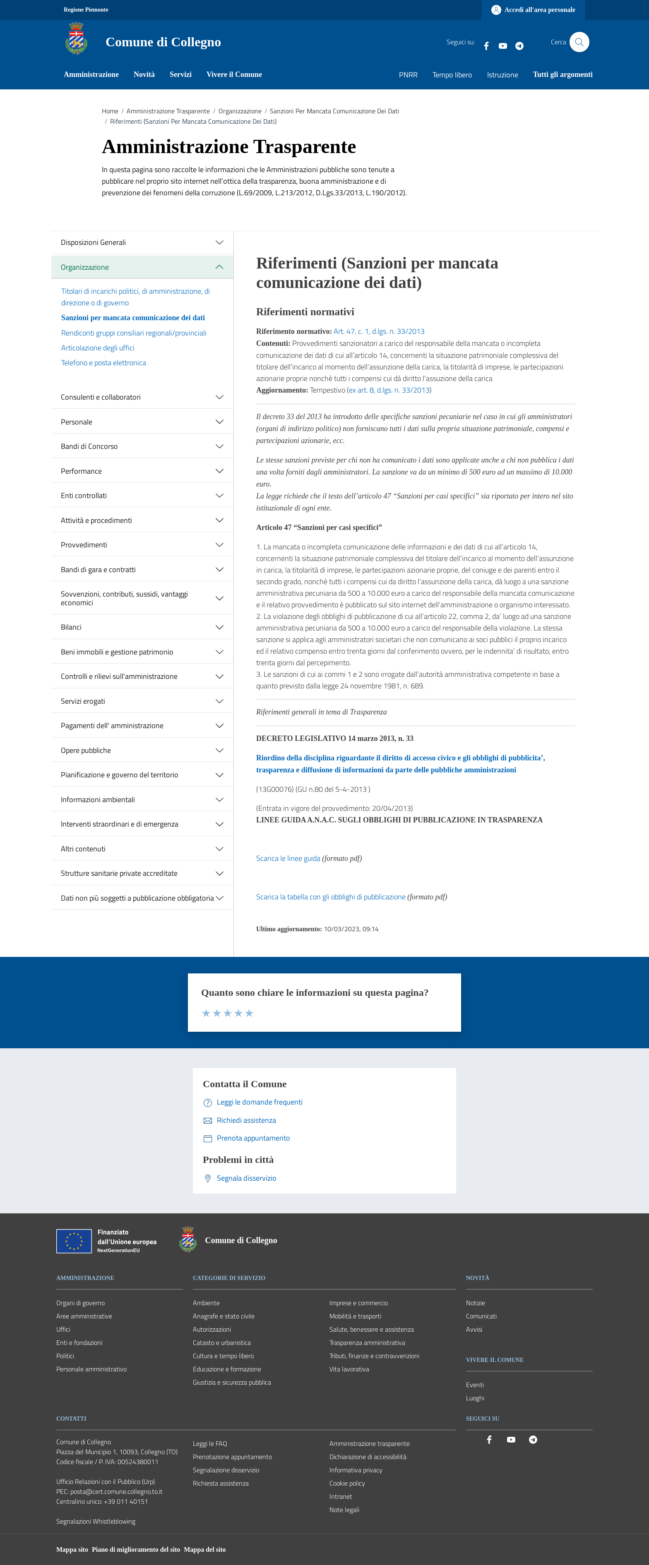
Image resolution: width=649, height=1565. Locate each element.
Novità (144, 74)
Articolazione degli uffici (98, 347)
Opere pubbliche (86, 750)
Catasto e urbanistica (222, 1342)
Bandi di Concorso (89, 446)
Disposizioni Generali (93, 242)
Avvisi (474, 1329)
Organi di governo (80, 1303)
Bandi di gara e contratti (98, 569)
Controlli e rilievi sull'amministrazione (119, 676)
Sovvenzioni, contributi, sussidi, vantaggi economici (124, 598)
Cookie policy (347, 1483)
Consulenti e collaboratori (101, 397)
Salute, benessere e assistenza (371, 1329)
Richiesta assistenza (221, 1483)
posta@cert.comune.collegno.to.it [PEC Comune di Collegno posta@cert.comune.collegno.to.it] (116, 1491)
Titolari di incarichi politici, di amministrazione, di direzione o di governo (135, 296)
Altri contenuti (83, 848)
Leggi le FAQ (210, 1443)
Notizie (475, 1303)
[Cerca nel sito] (579, 42)
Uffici (63, 1329)
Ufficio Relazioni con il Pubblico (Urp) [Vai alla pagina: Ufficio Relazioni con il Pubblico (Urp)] (105, 1481)
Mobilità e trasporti (355, 1316)
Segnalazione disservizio (226, 1470)
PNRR (408, 74)
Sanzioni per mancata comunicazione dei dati (133, 318)
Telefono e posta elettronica (103, 362)
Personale (76, 421)
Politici (65, 1356)
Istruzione (502, 74)
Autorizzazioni (212, 1329)
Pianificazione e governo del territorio (119, 774)
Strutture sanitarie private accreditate (119, 873)
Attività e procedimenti (96, 520)
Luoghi (475, 1398)
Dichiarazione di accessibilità (367, 1457)
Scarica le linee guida (288, 858)
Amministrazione (91, 74)
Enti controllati (84, 495)
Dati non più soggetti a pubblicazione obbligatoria (137, 898)
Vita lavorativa (349, 1369)
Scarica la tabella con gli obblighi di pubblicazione (331, 896)
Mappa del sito (205, 1549)
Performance (81, 471)
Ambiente (206, 1303)
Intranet (340, 1496)
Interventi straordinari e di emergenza (119, 823)
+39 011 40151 (126, 1501)
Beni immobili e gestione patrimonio (117, 651)
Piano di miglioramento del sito (136, 1549)
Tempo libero (452, 74)
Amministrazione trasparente (369, 1443)
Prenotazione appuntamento (232, 1457)
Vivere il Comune (234, 74)
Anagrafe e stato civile (224, 1316)
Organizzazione (85, 267)
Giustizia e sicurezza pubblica (232, 1382)
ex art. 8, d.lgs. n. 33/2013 (389, 389)
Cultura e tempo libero (223, 1356)
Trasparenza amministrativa (367, 1342)
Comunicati (481, 1316)
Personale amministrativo (91, 1369)
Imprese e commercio (358, 1303)
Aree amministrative (84, 1316)
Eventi (475, 1385)
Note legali (344, 1510)
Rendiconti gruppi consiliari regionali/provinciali (134, 332)
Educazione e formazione (227, 1369)
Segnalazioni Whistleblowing (95, 1521)
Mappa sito (72, 1549)
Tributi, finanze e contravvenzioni (374, 1356)
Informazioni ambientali (98, 799)
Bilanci (71, 627)
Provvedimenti (84, 544)
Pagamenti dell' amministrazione (112, 725)
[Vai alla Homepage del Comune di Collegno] (140, 42)
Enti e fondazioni (79, 1342)
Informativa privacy (355, 1470)
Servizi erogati (83, 701)
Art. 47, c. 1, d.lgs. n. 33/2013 (379, 331)
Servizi (181, 74)
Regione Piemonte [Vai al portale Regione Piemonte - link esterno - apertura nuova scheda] (86, 10)
